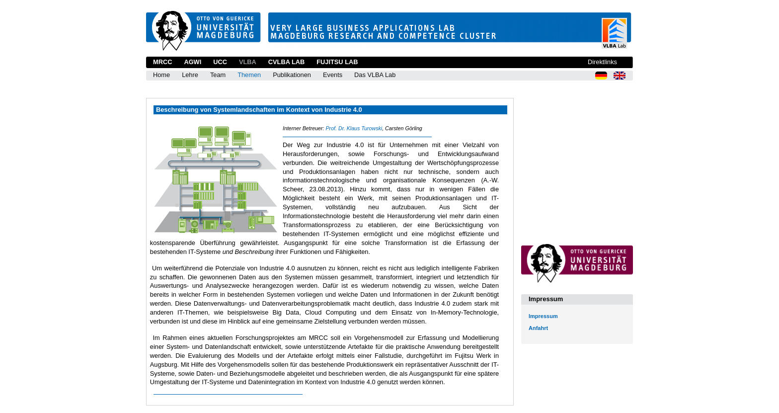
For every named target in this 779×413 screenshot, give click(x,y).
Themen (249, 75)
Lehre (190, 75)
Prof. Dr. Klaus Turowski (353, 128)
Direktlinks (602, 62)
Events (332, 75)
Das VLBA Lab (374, 75)
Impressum (543, 316)
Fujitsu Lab (337, 62)
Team (218, 75)
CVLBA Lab (286, 62)
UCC (220, 62)
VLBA (247, 62)
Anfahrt (538, 328)
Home (161, 75)
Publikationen (292, 75)
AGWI (192, 62)
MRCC (162, 62)
